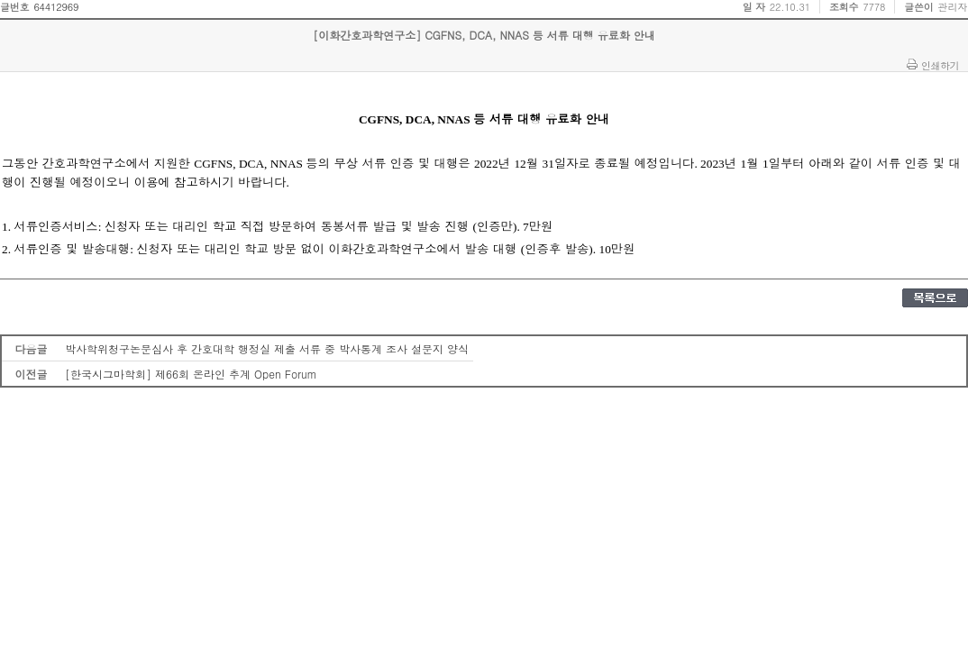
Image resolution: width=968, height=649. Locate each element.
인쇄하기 (940, 65)
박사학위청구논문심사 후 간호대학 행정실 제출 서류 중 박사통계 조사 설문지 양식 (267, 348)
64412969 (55, 7)
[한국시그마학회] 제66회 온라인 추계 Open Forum (191, 373)
